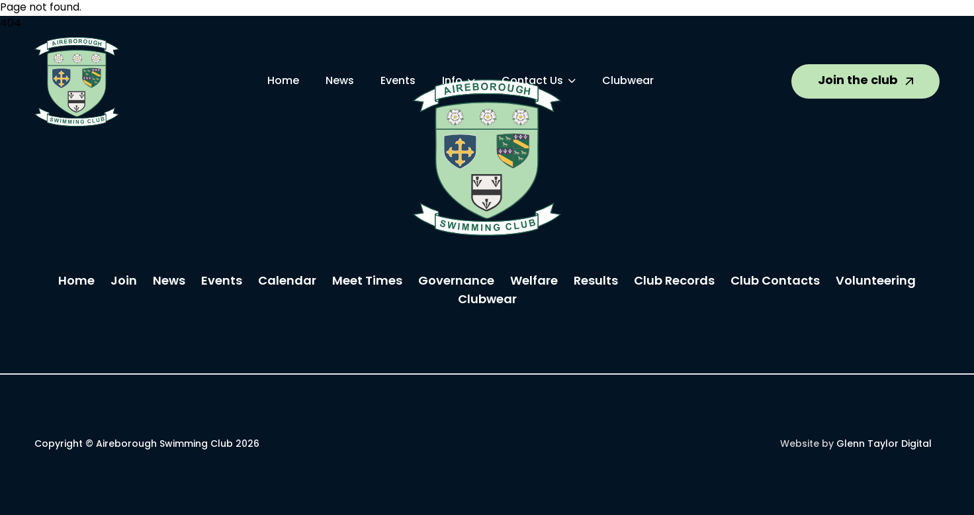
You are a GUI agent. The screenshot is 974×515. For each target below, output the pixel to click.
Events (398, 81)
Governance (456, 281)
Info (452, 81)
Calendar (287, 281)
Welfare (534, 281)
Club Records (674, 281)
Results (596, 281)
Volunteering (876, 281)
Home (283, 81)
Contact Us (532, 81)
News (340, 81)
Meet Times (367, 281)
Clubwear (628, 81)
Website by (856, 444)
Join (124, 281)
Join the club (865, 81)
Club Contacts (775, 281)
